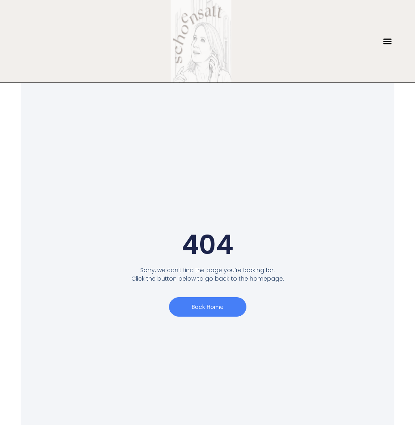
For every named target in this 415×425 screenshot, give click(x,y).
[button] (387, 41)
